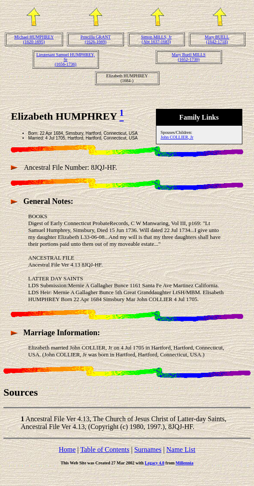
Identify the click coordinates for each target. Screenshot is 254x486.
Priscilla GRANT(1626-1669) (95, 39)
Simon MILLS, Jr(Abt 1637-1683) (156, 39)
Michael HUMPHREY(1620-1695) (34, 39)
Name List (180, 449)
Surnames (148, 449)
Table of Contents (105, 449)
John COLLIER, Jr (177, 137)
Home (67, 449)
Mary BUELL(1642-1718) (217, 39)
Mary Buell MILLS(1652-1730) (189, 57)
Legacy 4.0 (155, 463)
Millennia (185, 463)
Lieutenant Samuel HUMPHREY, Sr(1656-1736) (65, 59)
